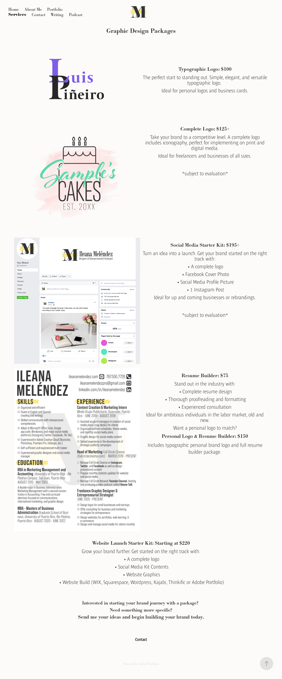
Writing (57, 14)
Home (13, 9)
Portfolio (55, 9)
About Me (33, 9)
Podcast (75, 14)
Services (17, 14)
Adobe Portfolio (149, 664)
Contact (38, 14)
